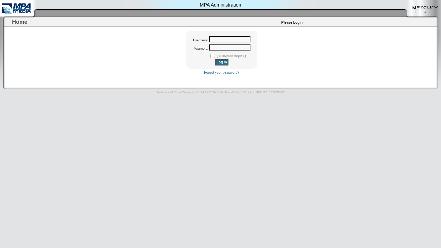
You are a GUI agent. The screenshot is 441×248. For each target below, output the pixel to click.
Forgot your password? (221, 72)
